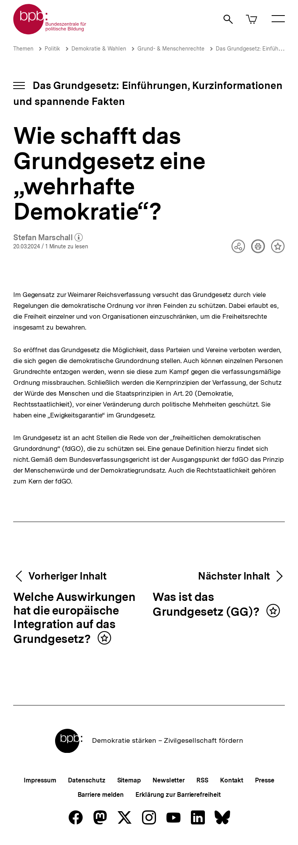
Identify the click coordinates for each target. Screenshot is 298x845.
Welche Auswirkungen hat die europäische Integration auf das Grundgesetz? (74, 618)
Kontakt (231, 780)
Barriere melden (101, 794)
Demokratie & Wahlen (98, 48)
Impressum (40, 780)
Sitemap (129, 780)
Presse (264, 780)
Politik (52, 48)
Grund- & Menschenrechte (170, 48)
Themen (23, 48)
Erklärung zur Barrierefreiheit (177, 794)
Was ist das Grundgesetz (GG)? (207, 605)
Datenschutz (87, 780)
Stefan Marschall (48, 238)
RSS (202, 780)
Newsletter (168, 780)
